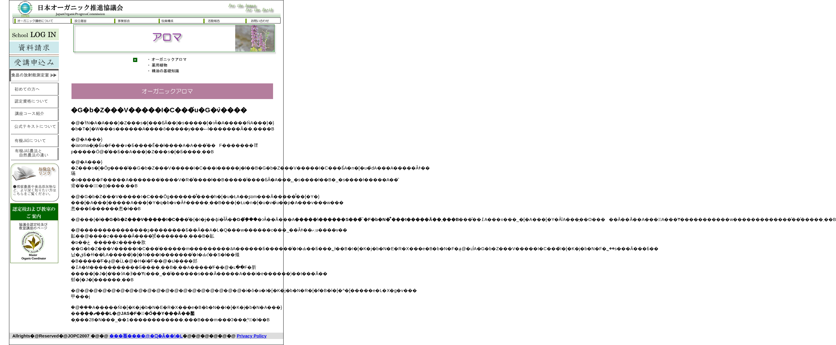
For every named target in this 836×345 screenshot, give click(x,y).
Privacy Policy (251, 336)
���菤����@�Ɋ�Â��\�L (146, 336)
